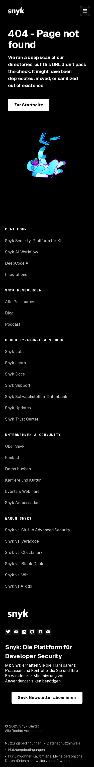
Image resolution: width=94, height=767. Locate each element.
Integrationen (17, 274)
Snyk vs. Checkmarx (24, 552)
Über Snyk (15, 446)
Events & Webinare (22, 491)
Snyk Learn (15, 362)
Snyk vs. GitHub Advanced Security (37, 530)
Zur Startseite (28, 105)
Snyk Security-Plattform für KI (33, 240)
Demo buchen (18, 469)
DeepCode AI (17, 263)
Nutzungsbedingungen (23, 743)
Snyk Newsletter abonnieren (47, 697)
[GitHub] (32, 632)
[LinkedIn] (24, 632)
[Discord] (48, 632)
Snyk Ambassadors (23, 502)
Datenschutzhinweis (63, 743)
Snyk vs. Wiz (16, 575)
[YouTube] (16, 632)
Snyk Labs (15, 351)
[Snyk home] (16, 11)
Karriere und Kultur (23, 480)
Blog (9, 313)
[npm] (40, 632)
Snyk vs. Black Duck (24, 563)
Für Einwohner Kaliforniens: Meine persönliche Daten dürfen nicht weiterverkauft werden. (43, 758)
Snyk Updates (18, 408)
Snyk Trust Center (22, 419)
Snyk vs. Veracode (22, 541)
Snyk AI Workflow (21, 252)
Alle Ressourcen (20, 301)
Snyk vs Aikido (18, 586)
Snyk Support (17, 385)
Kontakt (12, 457)
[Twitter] (8, 632)
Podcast (12, 324)
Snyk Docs (15, 374)
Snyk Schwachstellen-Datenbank (36, 396)
